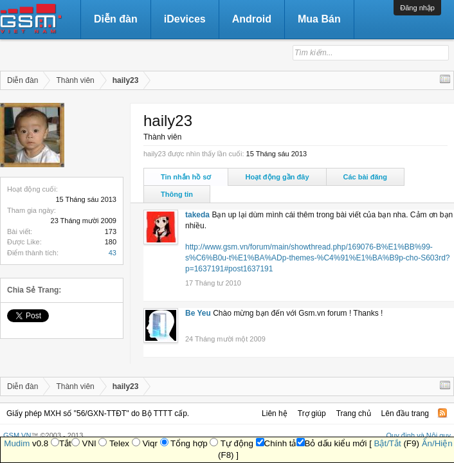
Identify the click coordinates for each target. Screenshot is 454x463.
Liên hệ (274, 413)
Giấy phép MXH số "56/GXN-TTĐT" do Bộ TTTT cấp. (97, 413)
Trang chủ (353, 413)
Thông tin (177, 194)
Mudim (17, 443)
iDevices (185, 19)
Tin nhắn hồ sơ (186, 177)
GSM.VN (17, 435)
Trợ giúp (312, 413)
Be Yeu (198, 313)
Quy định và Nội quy (418, 435)
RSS (442, 413)
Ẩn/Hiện (437, 443)
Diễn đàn (116, 19)
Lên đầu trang (405, 413)
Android (251, 19)
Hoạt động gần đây (277, 177)
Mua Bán (319, 19)
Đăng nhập (417, 8)
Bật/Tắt (387, 443)
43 (112, 253)
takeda (197, 214)
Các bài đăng (365, 177)
